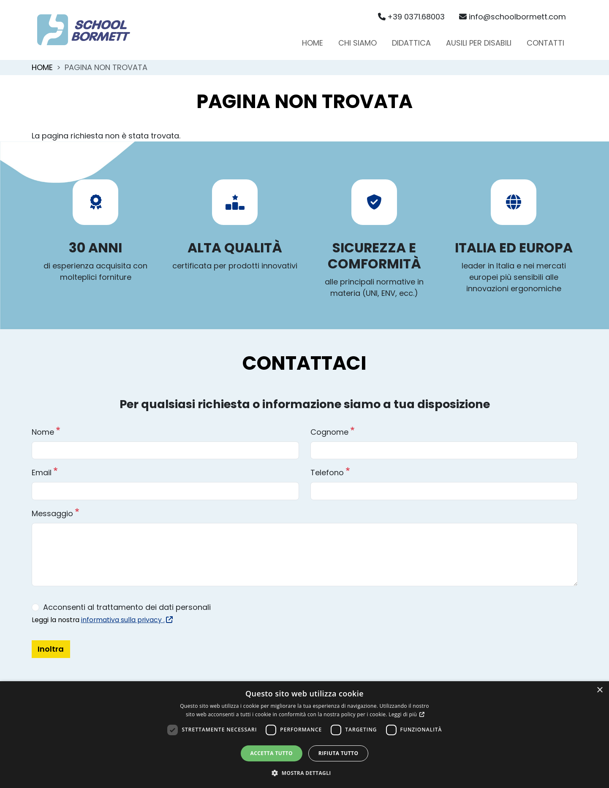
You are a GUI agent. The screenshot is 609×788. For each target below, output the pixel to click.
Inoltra (51, 649)
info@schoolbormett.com (512, 16)
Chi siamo (357, 43)
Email (42, 472)
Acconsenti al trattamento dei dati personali (127, 607)
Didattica (411, 43)
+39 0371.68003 (411, 16)
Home (312, 43)
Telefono (327, 472)
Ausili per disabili (478, 43)
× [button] (599, 690)
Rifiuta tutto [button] (338, 753)
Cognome (329, 432)
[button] (304, 773)
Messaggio (52, 513)
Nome (43, 432)
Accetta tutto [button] (271, 753)
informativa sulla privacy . (126, 620)
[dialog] (304, 734)
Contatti (545, 43)
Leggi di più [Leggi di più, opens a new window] (403, 714)
